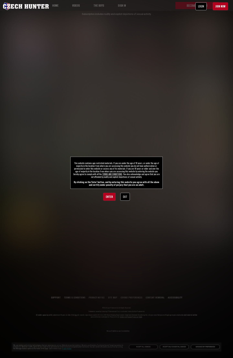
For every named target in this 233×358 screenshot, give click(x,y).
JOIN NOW (220, 6)
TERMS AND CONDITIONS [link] (112, 174)
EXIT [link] (125, 197)
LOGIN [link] (201, 6)
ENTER (109, 197)
